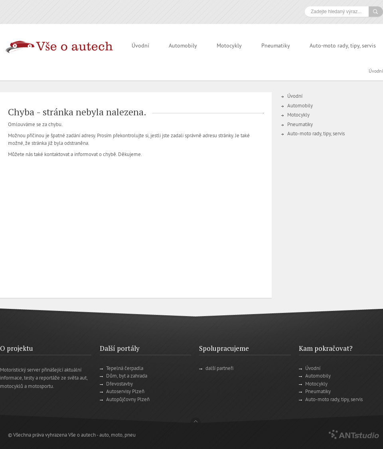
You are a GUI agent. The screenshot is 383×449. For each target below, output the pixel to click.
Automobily (183, 46)
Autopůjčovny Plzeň (128, 400)
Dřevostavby (119, 384)
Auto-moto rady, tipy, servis (343, 46)
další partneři (219, 369)
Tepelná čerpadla (124, 369)
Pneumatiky (275, 46)
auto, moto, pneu (117, 435)
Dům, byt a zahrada (126, 376)
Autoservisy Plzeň (125, 392)
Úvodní (140, 46)
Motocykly (229, 46)
